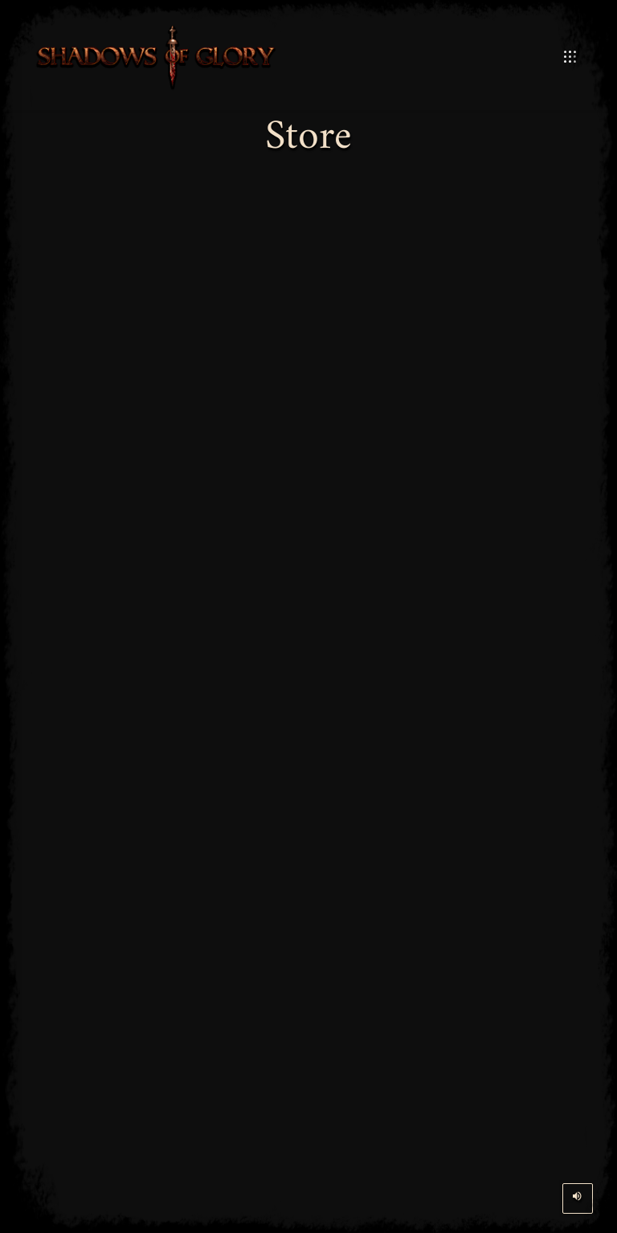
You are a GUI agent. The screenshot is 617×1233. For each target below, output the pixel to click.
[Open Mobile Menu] (570, 57)
